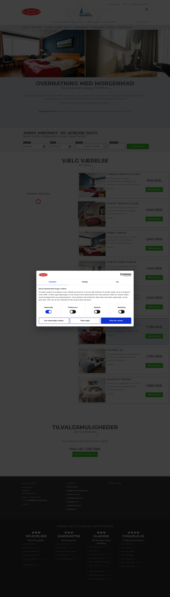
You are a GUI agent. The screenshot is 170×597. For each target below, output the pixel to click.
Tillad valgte (85, 321)
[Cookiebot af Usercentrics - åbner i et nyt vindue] (121, 274)
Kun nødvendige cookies (54, 321)
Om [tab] (117, 282)
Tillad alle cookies (116, 321)
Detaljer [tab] (85, 282)
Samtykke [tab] (52, 282)
